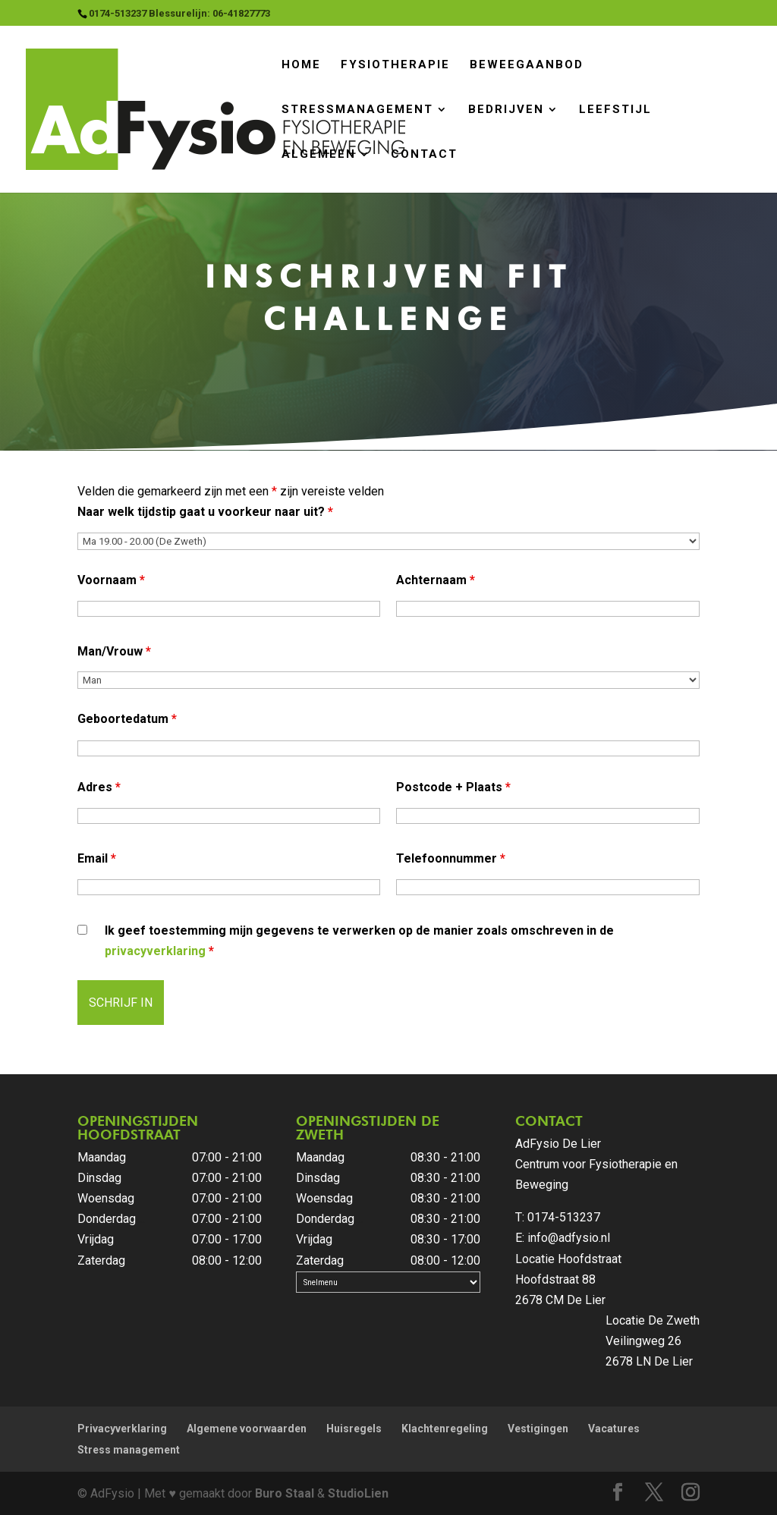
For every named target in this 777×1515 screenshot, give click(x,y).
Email (96, 858)
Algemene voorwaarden (247, 1428)
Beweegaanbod (527, 64)
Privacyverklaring (122, 1428)
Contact (424, 154)
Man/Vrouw (114, 651)
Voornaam (111, 580)
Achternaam (435, 580)
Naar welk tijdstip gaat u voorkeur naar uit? (205, 511)
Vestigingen (538, 1428)
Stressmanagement (357, 109)
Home (301, 64)
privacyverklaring (155, 951)
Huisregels (354, 1428)
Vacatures (614, 1428)
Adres (99, 787)
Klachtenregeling (444, 1428)
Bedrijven (506, 109)
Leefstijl (615, 109)
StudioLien (358, 1493)
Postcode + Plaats (453, 787)
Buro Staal (284, 1493)
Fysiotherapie (395, 64)
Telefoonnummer (450, 858)
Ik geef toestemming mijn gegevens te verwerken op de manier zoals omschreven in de (359, 940)
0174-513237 (563, 1217)
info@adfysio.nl (568, 1238)
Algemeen (319, 154)
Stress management (128, 1450)
